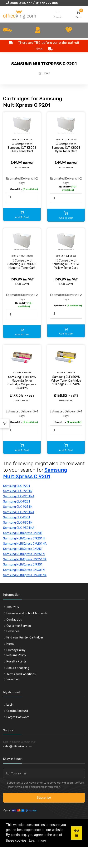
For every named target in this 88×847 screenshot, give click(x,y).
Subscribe (44, 797)
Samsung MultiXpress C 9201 (22, 533)
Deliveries (12, 631)
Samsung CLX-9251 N (17, 507)
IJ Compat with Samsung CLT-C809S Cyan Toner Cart (66, 147)
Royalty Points (16, 661)
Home (46, 73)
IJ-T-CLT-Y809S (68, 256)
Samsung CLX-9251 (16, 501)
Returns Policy (16, 655)
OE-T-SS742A (68, 372)
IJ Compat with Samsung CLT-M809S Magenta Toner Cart (22, 264)
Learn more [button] (37, 840)
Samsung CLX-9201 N (17, 491)
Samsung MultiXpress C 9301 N (24, 570)
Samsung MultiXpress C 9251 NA (25, 559)
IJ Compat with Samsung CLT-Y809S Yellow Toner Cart (66, 264)
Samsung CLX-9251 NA (18, 512)
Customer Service (18, 626)
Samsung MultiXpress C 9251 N (24, 554)
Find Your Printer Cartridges (25, 637)
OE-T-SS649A (24, 372)
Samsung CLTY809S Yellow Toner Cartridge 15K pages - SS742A (66, 380)
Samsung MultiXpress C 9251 (22, 549)
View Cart (13, 679)
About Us (12, 607)
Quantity (24, 189)
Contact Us (14, 619)
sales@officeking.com (17, 746)
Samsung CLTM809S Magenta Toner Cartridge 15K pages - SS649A (22, 382)
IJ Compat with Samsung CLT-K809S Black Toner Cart (22, 147)
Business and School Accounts (27, 613)
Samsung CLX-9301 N (17, 522)
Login (10, 704)
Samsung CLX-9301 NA (18, 528)
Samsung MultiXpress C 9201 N (24, 538)
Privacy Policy (15, 650)
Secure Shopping (17, 668)
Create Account (17, 711)
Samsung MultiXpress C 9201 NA (25, 543)
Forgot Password (17, 717)
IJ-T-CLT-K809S (24, 139)
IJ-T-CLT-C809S (69, 139)
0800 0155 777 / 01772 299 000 (32, 3)
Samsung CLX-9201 (16, 486)
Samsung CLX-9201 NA (18, 496)
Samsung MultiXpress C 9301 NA (25, 575)
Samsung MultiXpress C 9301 (22, 564)
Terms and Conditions (21, 674)
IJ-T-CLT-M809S (25, 256)
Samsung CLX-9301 (16, 517)
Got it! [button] (76, 833)
